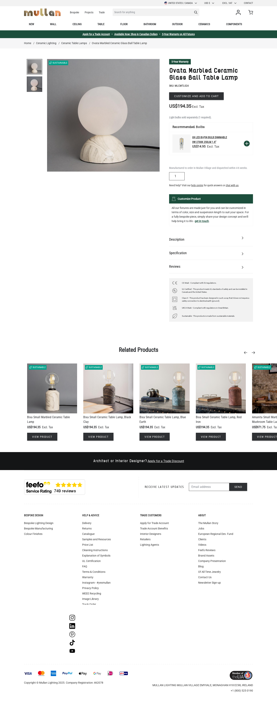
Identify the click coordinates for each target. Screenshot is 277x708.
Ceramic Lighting (46, 43)
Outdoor (177, 24)
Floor (123, 24)
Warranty (87, 577)
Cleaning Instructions (95, 550)
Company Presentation (212, 561)
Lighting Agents (149, 544)
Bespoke (74, 12)
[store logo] (42, 12)
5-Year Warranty (179, 61)
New (31, 24)
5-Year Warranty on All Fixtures (178, 34)
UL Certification (91, 561)
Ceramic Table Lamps (74, 43)
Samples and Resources (96, 539)
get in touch (202, 221)
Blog (201, 566)
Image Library (90, 598)
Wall (53, 24)
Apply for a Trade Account (96, 34)
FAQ (84, 566)
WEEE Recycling (91, 593)
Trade (102, 12)
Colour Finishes (33, 533)
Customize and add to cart (196, 96)
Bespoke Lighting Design (38, 523)
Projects (89, 12)
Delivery (86, 523)
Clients (202, 539)
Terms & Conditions (93, 571)
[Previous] (247, 353)
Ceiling (77, 24)
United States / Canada (180, 3)
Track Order (89, 604)
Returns (87, 528)
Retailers (145, 539)
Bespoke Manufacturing (38, 528)
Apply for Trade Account (154, 523)
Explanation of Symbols (96, 555)
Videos (202, 544)
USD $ (209, 3)
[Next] (254, 353)
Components (234, 24)
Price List (87, 544)
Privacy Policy (90, 588)
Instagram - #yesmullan (96, 582)
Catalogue (88, 533)
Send (238, 486)
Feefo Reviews (206, 550)
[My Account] (239, 12)
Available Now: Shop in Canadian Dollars (135, 34)
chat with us (232, 185)
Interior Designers (150, 533)
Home (27, 43)
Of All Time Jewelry (209, 571)
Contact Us (205, 577)
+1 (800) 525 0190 (242, 690)
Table (100, 24)
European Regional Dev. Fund (215, 533)
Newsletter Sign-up (209, 582)
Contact (248, 3)
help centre (197, 185)
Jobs (201, 528)
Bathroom (150, 24)
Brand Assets (206, 555)
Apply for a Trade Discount (166, 461)
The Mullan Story (208, 523)
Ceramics (204, 24)
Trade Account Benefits (154, 528)
